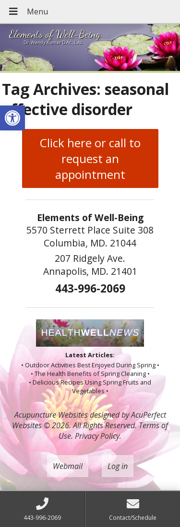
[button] (12, 117)
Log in (118, 466)
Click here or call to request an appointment (90, 158)
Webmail (68, 466)
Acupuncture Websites (51, 415)
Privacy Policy (97, 436)
